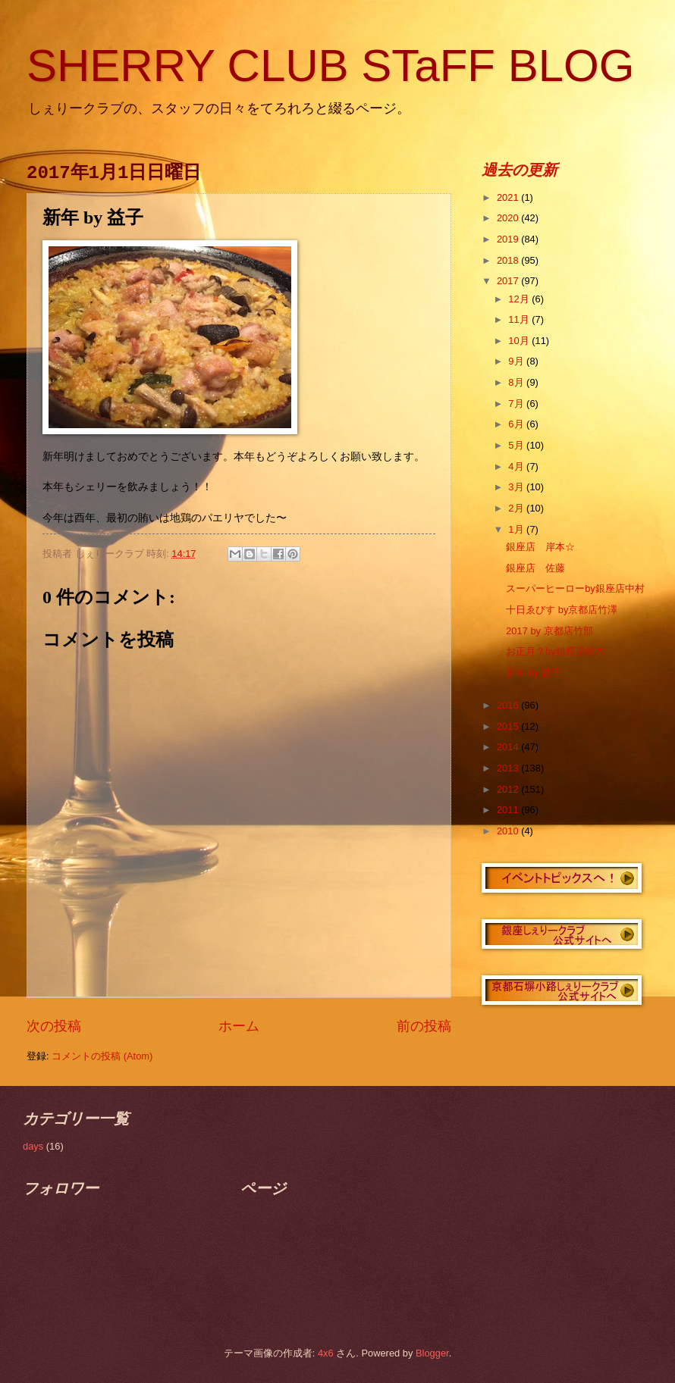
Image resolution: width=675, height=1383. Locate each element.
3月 (517, 487)
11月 (520, 319)
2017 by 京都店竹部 (549, 631)
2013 (509, 768)
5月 (517, 445)
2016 (509, 705)
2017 (509, 280)
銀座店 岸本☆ (540, 546)
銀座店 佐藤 (535, 568)
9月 (517, 361)
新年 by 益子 (533, 672)
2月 (517, 508)
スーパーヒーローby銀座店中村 (575, 588)
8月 (517, 382)
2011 (509, 809)
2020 (509, 218)
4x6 (326, 1353)
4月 (517, 466)
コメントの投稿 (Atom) (102, 1056)
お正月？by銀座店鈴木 (555, 651)
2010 (509, 831)
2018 (509, 260)
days (33, 1146)
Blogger (432, 1353)
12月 (520, 299)
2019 (509, 239)
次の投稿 (54, 1026)
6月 (517, 424)
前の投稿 (424, 1026)
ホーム (238, 1026)
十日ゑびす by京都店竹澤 (561, 609)
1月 (517, 529)
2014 (509, 747)
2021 (509, 197)
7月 (517, 403)
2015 (509, 726)
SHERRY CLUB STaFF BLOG (330, 65)
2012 (509, 789)
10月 (520, 340)
